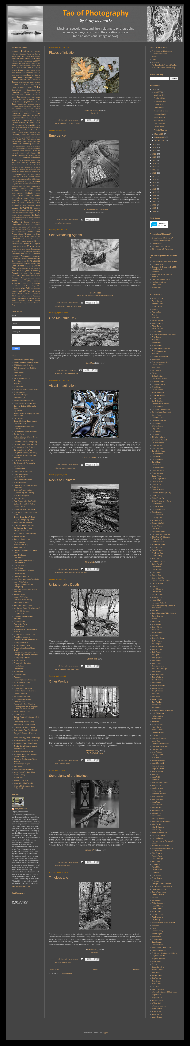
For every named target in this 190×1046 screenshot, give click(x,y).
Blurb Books (21, 68)
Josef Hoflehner (157, 680)
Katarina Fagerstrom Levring (162, 710)
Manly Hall (22, 186)
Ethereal (26, 120)
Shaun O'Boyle (157, 945)
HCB (19, 144)
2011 (154, 189)
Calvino (37, 77)
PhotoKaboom (19, 666)
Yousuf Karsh (157, 1017)
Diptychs (26, 102)
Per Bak (24, 229)
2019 (154, 163)
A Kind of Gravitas (160, 130)
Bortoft (28, 70)
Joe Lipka (155, 655)
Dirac (33, 102)
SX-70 (21, 271)
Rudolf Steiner (16, 249)
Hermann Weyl (90, 850)
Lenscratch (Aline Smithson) (24, 571)
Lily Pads (15, 181)
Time (21, 278)
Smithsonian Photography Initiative (164, 953)
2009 (154, 195)
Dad (18, 97)
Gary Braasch (157, 569)
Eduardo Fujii (157, 520)
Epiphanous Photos (19, 118)
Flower (24, 127)
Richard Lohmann (158, 903)
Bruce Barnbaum (27, 72)
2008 (154, 198)
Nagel (13, 210)
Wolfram (37, 298)
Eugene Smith (157, 547)
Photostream (18, 671)
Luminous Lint (157, 749)
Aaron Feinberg (157, 298)
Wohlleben (30, 298)
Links (154, 59)
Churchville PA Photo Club (161, 246)
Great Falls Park (23, 139)
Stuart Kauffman (23, 268)
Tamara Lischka (157, 970)
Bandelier (22, 63)
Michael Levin (157, 813)
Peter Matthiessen (18, 232)
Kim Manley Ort (19, 547)
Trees (77, 669)
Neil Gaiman (29, 210)
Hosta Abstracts (25, 150)
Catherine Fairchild (159, 420)
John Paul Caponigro (159, 669)
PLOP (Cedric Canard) (22, 682)
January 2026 (159, 140)
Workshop (22, 300)
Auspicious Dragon (21, 395)
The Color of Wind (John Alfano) (25, 743)
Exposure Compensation (23, 490)
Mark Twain (35, 188)
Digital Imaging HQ (21, 474)
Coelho (29, 87)
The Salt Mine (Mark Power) (24, 751)
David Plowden (157, 481)
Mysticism (26, 207)
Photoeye (155, 881)
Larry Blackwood (20, 555)
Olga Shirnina (157, 853)
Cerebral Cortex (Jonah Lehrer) (25, 444)
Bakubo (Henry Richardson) (24, 400)
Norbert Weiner (17, 217)
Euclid (32, 120)
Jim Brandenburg (158, 632)
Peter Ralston (19, 627)
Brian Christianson (158, 384)
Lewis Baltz (156, 741)
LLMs (25, 181)
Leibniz (37, 176)
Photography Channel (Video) (163, 886)
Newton (25, 213)
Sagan (33, 249)
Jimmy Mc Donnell (158, 638)
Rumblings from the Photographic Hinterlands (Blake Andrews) (26, 708)
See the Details (19, 714)
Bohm (29, 68)
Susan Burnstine (158, 967)
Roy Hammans (157, 917)
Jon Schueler (31, 165)
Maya (13, 193)
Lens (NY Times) (20, 565)
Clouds (21, 87)
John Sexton (21, 165)
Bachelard (15, 63)
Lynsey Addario (157, 755)
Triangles (36, 281)
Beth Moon (156, 368)
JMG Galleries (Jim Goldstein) (25, 534)
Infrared (37, 155)
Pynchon (14, 241)
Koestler (28, 172)
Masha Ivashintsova (159, 794)
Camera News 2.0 (20, 424)
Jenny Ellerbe (157, 627)
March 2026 (158, 134)
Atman (21, 61)
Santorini (29, 251)
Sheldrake (32, 258)
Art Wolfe (155, 354)
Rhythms (26, 244)
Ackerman (15, 54)
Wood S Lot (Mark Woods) (23, 783)
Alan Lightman (92, 751)
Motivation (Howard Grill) (23, 600)
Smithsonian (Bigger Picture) (24, 727)
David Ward (156, 487)
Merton (37, 195)
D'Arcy (14, 97)
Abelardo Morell (157, 304)
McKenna (20, 193)
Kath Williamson (158, 713)
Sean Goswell (157, 939)
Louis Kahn (22, 184)
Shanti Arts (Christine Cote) (24, 722)
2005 (154, 208)
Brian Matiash (157, 387)
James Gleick (35, 160)
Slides (19, 261)
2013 (154, 183)
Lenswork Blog (19, 573)
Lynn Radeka (157, 752)
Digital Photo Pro (158, 498)
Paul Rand (34, 225)
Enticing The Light (20, 482)
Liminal (20, 181)
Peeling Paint (35, 227)
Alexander (15, 58)
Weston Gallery (19, 775)
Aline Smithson (157, 323)
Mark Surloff (156, 785)
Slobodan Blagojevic (159, 950)
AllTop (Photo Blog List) (22, 378)
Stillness (20, 266)
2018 (154, 167)
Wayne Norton (157, 997)
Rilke (32, 244)
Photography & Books (22, 657)
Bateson (15, 65)
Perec (38, 229)
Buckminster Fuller (21, 75)
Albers (38, 56)
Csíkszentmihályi (17, 95)
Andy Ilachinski (21, 809)
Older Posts (136, 969)
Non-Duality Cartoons (22, 611)
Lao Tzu (26, 174)
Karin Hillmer (156, 705)
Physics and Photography (161, 240)
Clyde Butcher (157, 445)
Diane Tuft (155, 495)
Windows (36, 296)
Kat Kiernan (156, 708)
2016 (154, 173)
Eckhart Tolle (92, 659)
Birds (38, 65)
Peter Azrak (156, 864)
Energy (37, 113)
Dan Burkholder (157, 459)
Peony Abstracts (16, 229)
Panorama (16, 224)
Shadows (36, 256)
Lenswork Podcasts (159, 738)
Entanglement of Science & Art (163, 238)
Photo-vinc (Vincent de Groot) (24, 634)
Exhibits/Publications (159, 54)
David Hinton (22, 99)
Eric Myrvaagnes (158, 542)
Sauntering (36, 251)
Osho (22, 220)
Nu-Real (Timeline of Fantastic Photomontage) (163, 849)
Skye (13, 261)
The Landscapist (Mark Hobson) (25, 746)
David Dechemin (158, 473)
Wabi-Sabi (25, 288)
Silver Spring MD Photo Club (162, 249)
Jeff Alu (154, 619)
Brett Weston (16, 72)
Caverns (15, 82)
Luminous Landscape (160, 746)
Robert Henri (21, 247)
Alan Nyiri (155, 315)
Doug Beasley (157, 512)
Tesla (13, 275)
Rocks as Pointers (62, 480)
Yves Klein (30, 303)
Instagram (155, 62)
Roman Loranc (157, 914)
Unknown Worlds (160, 114)
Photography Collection (22, 663)
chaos (32, 82)
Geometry (58, 865)
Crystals (37, 92)
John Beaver (156, 663)
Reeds (37, 241)
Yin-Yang (23, 303)
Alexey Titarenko (158, 320)
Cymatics (28, 95)
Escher (18, 120)
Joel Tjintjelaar (157, 657)
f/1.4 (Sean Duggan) (21, 495)
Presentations (35, 239)
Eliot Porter (24, 111)
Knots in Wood (18, 172)
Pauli (28, 227)
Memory (29, 195)
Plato (38, 234)
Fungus (19, 130)
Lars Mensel (18, 558)
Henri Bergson (17, 146)
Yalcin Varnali (157, 1014)
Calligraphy (28, 77)
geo (39, 132)
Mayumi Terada (157, 796)
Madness (37, 184)
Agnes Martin (16, 56)
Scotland (36, 254)
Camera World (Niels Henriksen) (25, 431)
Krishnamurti (36, 172)
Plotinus (14, 236)
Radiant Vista (19, 685)
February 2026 (160, 137)
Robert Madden (157, 906)
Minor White (90, 562)
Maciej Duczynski (158, 760)
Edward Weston (34, 109)
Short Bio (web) (157, 264)
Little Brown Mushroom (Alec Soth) (26, 579)
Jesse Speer (156, 630)
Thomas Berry (35, 275)
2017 (154, 170)
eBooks (21, 106)
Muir (64, 373)
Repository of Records (22, 696)
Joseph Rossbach (20, 536)
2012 (154, 186)
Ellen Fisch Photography (23, 480)
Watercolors (156, 287)
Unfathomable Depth (64, 584)
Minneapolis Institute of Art (161, 821)
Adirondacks (22, 54)
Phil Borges (156, 872)
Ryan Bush (156, 925)
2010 (154, 192)
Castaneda (36, 80)
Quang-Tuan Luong (159, 892)
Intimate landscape (31, 158)
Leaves (31, 176)
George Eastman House (161, 580)
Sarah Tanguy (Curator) (22, 711)
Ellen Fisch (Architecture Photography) (161, 538)
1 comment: (73, 370)
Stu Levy (155, 964)
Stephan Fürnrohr (158, 956)
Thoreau (15, 278)
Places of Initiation (62, 52)
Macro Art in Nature (21, 582)
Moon (31, 200)
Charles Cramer (158, 426)
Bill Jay (154, 373)
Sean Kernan (157, 942)
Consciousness (60, 306)
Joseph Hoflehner (158, 685)
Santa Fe (22, 251)
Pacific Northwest (72, 373)
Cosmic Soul (158, 104)
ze (39, 303)
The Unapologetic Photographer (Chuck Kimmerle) (25, 755)
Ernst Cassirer (31, 118)
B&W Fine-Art (157, 243)
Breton (38, 70)
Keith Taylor (156, 721)
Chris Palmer (157, 434)
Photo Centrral (157, 878)
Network (37, 210)
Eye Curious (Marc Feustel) (24, 493)
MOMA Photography (159, 832)
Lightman (62, 763)
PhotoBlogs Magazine (22, 637)
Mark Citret (156, 774)
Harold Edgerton (158, 589)
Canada (30, 80)
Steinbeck (27, 263)
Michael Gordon (20, 594)
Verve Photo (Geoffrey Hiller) (24, 772)
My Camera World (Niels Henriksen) (27, 608)
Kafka (38, 167)
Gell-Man (33, 132)
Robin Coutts (157, 911)
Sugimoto (37, 268)
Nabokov (37, 208)
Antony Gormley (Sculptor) (161, 348)
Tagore (26, 273)
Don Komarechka (158, 509)
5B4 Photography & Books (23, 365)
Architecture (35, 58)
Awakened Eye (19, 398)
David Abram (31, 97)
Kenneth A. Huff (157, 724)
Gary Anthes (156, 567)
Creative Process (21, 92)
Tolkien (27, 278)
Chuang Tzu (16, 84)
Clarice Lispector (35, 84)
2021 (154, 157)
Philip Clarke (156, 875)
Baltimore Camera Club (160, 362)
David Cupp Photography (23, 471)
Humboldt (15, 153)
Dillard (19, 102)
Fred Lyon (155, 558)
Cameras (15, 80)
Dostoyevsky (22, 104)
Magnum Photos (158, 769)
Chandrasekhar (24, 82)
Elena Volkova (157, 526)
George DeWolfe (158, 578)
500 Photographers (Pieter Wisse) (26, 362)
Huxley (33, 153)
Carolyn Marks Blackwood (161, 412)
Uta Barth (155, 986)
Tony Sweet (18, 766)
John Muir (90, 363)
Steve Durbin (157, 961)
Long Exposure (33, 181)
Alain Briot (155, 309)
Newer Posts (54, 969)
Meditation (29, 193)
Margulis (23, 188)
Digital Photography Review (162, 501)
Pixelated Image (20, 674)
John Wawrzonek (158, 674)
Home (95, 969)
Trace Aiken (156, 983)
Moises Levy (156, 830)
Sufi (32, 268)
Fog (29, 127)
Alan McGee (156, 312)
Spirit (29, 261)
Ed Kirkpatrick (157, 517)
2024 (154, 147)
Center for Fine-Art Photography (25, 442)
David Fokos (156, 476)
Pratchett (26, 239)
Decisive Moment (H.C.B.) (161, 493)
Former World (159, 127)
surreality (15, 271)
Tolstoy (37, 278)
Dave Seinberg (19, 468)
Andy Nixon (18, 384)
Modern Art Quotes (21, 597)
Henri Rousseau (27, 146)
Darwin (23, 97)
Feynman (28, 125)
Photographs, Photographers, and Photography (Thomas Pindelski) (26, 654)
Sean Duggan (157, 936)
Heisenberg (27, 144)
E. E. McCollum (157, 515)
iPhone (15, 160)
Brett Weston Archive (159, 379)
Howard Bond (157, 597)
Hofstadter (15, 150)
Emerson (27, 113)
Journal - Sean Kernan (22, 539)
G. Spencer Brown (28, 130)
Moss (38, 202)
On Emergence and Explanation (95, 210)
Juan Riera (156, 696)
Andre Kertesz (157, 331)
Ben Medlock (95, 293)
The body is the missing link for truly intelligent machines (95, 295)
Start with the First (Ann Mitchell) (26, 730)
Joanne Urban (157, 649)
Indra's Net (24, 155)
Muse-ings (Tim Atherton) (23, 605)
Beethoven (22, 65)
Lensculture (156, 735)
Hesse (24, 148)
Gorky (33, 137)
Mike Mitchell (157, 816)
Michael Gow (157, 807)
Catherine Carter (158, 417)
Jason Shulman (157, 616)
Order (18, 220)
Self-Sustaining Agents (65, 235)
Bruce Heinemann (158, 395)
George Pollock (157, 583)
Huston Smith (24, 153)
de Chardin (31, 99)
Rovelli (38, 247)
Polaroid (37, 236)
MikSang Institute (158, 819)
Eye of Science (157, 550)
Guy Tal (154, 586)
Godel (23, 137)
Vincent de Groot (158, 989)
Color (68, 123)
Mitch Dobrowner (158, 827)
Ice (38, 153)
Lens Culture (18, 568)
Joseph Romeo (157, 691)
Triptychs (16, 283)
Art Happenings (19, 392)
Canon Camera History (160, 404)
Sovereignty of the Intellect (68, 775)
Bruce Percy (156, 398)
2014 (154, 179)
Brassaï (33, 70)
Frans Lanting (157, 556)
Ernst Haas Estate (158, 544)
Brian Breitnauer (158, 381)
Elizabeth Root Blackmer (161, 534)
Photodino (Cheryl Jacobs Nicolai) (26, 640)
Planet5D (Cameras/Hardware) (25, 680)
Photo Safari (34, 232)
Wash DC (15, 291)
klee (38, 169)
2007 (154, 202)
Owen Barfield (36, 220)
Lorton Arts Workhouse (160, 743)
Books (154, 57)
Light (30, 179)
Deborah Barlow (158, 490)
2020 (154, 160)
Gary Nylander (157, 572)
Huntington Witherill (159, 603)
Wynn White (156, 1011)
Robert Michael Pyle (92, 110)
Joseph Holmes (157, 688)
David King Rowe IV (159, 479)
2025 (154, 144)
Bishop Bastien (157, 376)
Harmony (36, 141)
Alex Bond (17, 375)
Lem (13, 179)
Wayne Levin (156, 995)
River (68, 669)
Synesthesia (17, 273)
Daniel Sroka (18, 466)
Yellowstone (16, 303)
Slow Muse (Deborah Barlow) (24, 724)
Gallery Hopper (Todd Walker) (24, 504)
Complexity (58, 223)
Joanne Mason (157, 646)
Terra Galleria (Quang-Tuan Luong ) (27, 738)
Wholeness (16, 296)
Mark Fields (156, 777)
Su (29, 268)
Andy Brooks (156, 337)
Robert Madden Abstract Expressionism (23, 700)
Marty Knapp (156, 791)
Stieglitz (33, 263)
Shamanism (25, 258)
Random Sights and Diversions (25, 691)
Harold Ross (156, 592)
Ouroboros (27, 220)
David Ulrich (156, 484)
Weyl (68, 865)
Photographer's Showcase (161, 884)
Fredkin (33, 127)
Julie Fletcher (157, 702)
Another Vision (159, 98)
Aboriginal (15, 51)
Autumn (36, 61)
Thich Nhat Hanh (23, 275)
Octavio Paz (32, 217)
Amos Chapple (157, 329)
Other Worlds (58, 681)
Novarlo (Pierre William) (160, 845)
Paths (28, 225)
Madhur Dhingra (158, 766)
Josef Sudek (156, 682)
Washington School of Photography (165, 992)
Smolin (24, 261)
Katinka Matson (157, 716)
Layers (14, 176)
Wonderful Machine (21, 780)
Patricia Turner (157, 856)
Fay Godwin (20, 125)
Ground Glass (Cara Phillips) (24, 517)
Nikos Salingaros (24, 215)
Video (38, 286)
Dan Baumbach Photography (24, 463)
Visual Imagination (62, 385)
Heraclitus (18, 148)
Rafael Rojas (156, 900)
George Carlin (25, 134)
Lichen (25, 179)
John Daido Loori (18, 162)
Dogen (38, 102)
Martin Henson (157, 788)
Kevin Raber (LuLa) (21, 545)
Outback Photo (19, 621)
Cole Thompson (157, 448)
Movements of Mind (161, 111)
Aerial (29, 54)
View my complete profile (21, 886)
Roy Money (156, 920)
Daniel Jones (157, 462)
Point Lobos (29, 236)
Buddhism (30, 75)
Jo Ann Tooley (157, 641)
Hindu (38, 148)
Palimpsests (36, 222)
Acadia (37, 51)
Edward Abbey (21, 109)
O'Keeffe (25, 217)
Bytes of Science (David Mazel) (25, 421)
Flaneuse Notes (19, 498)
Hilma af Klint (31, 148)
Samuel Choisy (157, 931)
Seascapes (25, 256)
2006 (154, 205)
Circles (25, 84)
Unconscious (70, 468)
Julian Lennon (157, 699)
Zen (13, 305)
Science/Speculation (21, 254)
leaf (25, 176)
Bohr (33, 68)
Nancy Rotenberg (158, 835)
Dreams (15, 106)
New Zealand (17, 213)
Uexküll (25, 283)
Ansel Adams (25, 58)
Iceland (14, 155)
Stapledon (19, 263)
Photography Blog (20, 660)
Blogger (104, 1033)
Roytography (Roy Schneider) (24, 704)
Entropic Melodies (31, 115)
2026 (154, 89)
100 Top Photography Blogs (24, 360)
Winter (14, 298)
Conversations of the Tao (23, 450)
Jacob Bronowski (24, 160)
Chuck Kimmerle (158, 443)
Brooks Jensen (157, 390)
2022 (154, 154)
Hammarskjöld (16, 141)
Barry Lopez (30, 63)
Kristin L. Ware (157, 730)
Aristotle (14, 61)
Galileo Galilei (23, 132)
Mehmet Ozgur (157, 799)
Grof (38, 139)
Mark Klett (155, 780)
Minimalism (17, 198)
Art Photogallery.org (159, 351)
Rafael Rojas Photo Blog (23, 688)
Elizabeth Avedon (20, 477)
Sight (38, 258)
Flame (38, 125)
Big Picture (18, 411)
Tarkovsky (37, 273)
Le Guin (20, 176)
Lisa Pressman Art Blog (22, 576)
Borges (21, 70)
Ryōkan (28, 249)
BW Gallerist (18, 418)
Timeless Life (58, 877)
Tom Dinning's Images (22, 764)
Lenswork (19, 179)
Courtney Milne (157, 454)
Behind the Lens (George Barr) (25, 403)
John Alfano (156, 660)
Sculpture (15, 256)
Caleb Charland (157, 401)
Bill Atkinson (156, 370)
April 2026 (158, 92)
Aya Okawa (156, 359)
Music (38, 205)
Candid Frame (19, 434)
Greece (33, 139)
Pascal (24, 225)
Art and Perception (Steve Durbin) (26, 389)
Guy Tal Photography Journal (24, 520)
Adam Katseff (157, 306)
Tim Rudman (156, 978)
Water (78, 123)
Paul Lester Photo (20, 624)
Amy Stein (17, 381)
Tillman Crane (157, 975)
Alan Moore (91, 949)
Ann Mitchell (156, 343)
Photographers (17, 234)
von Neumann (16, 288)
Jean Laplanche (90, 458)
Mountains (58, 373)
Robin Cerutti (157, 909)
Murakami (31, 205)
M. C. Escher (157, 757)
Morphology (30, 202)
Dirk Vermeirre (157, 504)
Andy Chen (156, 340)
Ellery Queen (35, 111)
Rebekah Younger (20, 694)
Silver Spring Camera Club (161, 947)
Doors (14, 104)
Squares (36, 261)
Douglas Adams (34, 104)
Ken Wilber (33, 169)
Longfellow (15, 184)
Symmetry (35, 271)
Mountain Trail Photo (21, 602)
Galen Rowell (157, 564)
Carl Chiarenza (157, 406)
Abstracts (58, 468)
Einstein (15, 111)
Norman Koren (157, 838)
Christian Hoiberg (158, 437)
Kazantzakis (24, 169)
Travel (14, 281)
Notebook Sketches (159, 282)
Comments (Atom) (65, 973)
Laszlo (32, 174)
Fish (56, 763)
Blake (14, 68)
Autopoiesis (28, 61)
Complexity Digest (158, 451)
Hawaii (14, 144)
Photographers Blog (21, 642)
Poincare (21, 236)
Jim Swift (155, 635)
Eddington (27, 106)
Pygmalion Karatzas (159, 889)
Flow (20, 127)
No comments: (74, 120)
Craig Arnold (156, 456)
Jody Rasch (156, 652)
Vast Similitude (159, 124)
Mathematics (17, 190)
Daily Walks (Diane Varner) (23, 460)
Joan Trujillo (156, 644)
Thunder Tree (95, 113)
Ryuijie (154, 928)
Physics (27, 234)
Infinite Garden (159, 117)
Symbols (74, 306)
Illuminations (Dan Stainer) (23, 528)
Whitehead (36, 294)
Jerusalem (95, 952)
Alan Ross (155, 318)
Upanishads (16, 286)
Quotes (20, 241)
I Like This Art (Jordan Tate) (24, 525)
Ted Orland (156, 972)
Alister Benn (156, 326)
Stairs (14, 263)
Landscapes (17, 174)
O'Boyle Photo (19, 613)
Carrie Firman (157, 415)
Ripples (37, 244)
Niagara (31, 213)
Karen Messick (19, 542)
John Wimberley (158, 677)
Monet (25, 200)
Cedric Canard (157, 423)
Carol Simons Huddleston (161, 409)
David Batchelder (158, 470)
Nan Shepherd (20, 210)
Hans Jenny (27, 141)
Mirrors (19, 200)
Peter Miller (156, 867)
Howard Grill (156, 600)
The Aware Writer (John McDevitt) (26, 740)
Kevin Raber (156, 727)
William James (27, 296)
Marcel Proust (30, 186)
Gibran (32, 134)
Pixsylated (17, 677)
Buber (13, 75)
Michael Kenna (157, 810)
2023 (154, 151)
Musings (15, 208)
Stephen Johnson (158, 959)
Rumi (23, 249)
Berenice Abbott (158, 365)
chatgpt (37, 82)
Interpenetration (17, 158)
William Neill (18, 778)
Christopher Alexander (160, 440)
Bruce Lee (37, 72)
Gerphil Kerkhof (19, 506)
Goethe (28, 137)
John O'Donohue (30, 162)
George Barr (156, 575)
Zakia (36, 303)
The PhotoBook (19, 749)
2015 (154, 176)
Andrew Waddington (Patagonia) (164, 334)
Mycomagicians (159, 120)
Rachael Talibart (158, 895)
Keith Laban (156, 719)
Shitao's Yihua (159, 108)
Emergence (57, 135)
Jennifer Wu (156, 624)
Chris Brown (156, 431)
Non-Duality (36, 215)
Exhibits (22, 122)
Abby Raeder (18, 373)
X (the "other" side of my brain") (163, 68)
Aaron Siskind (157, 301)
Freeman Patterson (159, 561)
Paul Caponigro (157, 859)
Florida (14, 127)
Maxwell (37, 191)
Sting (26, 266)
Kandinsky (15, 169)
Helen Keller (36, 144)
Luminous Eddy (159, 95)
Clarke (14, 87)
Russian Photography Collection (163, 922)
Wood (14, 300)
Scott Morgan (157, 934)
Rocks (73, 123)
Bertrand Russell (31, 65)
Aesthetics (36, 54)
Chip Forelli (156, 429)
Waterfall (30, 291)
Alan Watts (26, 56)
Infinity (31, 155)
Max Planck (29, 191)
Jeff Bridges (156, 621)
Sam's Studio (157, 285)
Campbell (22, 80)
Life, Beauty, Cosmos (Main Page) (164, 261)
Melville (20, 195)
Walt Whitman (35, 288)
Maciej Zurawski (158, 763)
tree (21, 281)
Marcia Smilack (157, 771)
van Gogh (23, 286)
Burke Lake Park (60, 123)
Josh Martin (156, 694)
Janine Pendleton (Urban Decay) (164, 613)
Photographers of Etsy (22, 645)
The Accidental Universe (95, 753)
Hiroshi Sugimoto (158, 594)
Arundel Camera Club (160, 356)
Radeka (155, 897)
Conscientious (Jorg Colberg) (24, 447)
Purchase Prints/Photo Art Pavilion (164, 65)
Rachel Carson (29, 241)
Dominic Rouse (157, 506)
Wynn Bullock (34, 300)
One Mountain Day (62, 318)
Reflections (17, 244)
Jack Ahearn (156, 610)
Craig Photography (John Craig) (25, 453)
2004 (154, 211)
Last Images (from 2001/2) (161, 279)
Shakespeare (16, 258)
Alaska (33, 56)
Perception (31, 229)
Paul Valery (22, 227)
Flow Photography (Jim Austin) (25, 501)
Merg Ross (156, 802)
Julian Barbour (24, 167)
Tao (31, 273)
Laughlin (37, 174)
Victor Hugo (32, 286)
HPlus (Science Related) (23, 522)
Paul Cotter (156, 861)
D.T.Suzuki (36, 95)
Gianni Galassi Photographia (24, 509)
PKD (33, 234)
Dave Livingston (158, 468)
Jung (33, 167)
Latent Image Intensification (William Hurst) (24, 561)
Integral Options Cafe (21, 531)
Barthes (38, 63)
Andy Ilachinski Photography (162, 51)
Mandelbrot (15, 186)
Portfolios (16, 239)
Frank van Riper (158, 553)
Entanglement (16, 116)
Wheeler (27, 294)
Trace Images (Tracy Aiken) (24, 769)
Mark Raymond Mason (160, 782)
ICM (19, 155)
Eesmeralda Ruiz (158, 523)
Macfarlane (30, 184)
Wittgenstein (22, 298)
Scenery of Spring (160, 101)
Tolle (72, 669)
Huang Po (36, 150)
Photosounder (19, 669)
